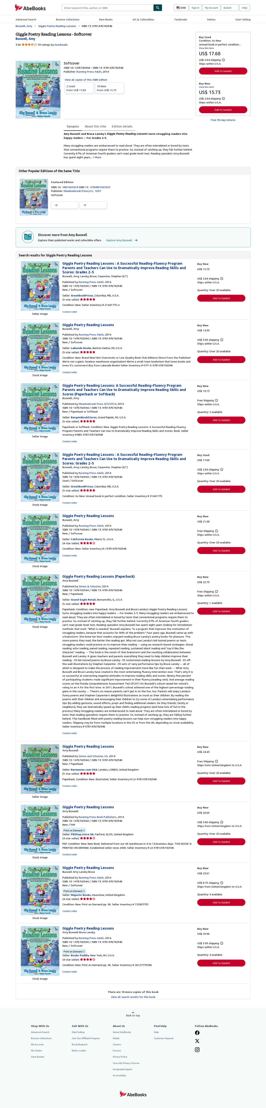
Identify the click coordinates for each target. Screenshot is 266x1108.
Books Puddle (80, 955)
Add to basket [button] (223, 71)
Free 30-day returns (223, 119)
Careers (117, 1044)
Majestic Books (81, 894)
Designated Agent (122, 1069)
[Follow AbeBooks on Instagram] (197, 1050)
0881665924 (71, 187)
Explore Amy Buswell (122, 240)
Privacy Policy (120, 1056)
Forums (117, 1050)
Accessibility (119, 1075)
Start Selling (243, 19)
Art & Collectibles (143, 19)
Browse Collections (67, 19)
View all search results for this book (133, 996)
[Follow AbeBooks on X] (197, 1041)
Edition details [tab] (122, 126)
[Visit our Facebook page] (197, 1033)
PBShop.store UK (82, 834)
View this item (206, 48)
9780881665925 (100, 187)
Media (116, 1038)
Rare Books (106, 19)
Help (244, 7)
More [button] (98, 157)
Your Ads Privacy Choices (126, 1063)
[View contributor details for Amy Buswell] (25, 39)
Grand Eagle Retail (83, 599)
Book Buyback (79, 1044)
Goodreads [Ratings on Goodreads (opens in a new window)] (61, 44)
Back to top (133, 1015)
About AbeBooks (122, 1032)
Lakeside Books (81, 348)
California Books (82, 539)
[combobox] (107, 7)
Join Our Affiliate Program (86, 1038)
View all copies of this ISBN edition (86, 79)
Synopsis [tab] (73, 126)
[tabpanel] (128, 145)
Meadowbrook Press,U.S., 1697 (82, 190)
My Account (211, 7)
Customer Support (163, 1038)
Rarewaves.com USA (84, 769)
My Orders (36, 1050)
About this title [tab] (95, 126)
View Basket (37, 1056)
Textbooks (180, 19)
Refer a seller (79, 1050)
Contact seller (69, 311)
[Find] (158, 7)
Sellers (211, 19)
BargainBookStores (84, 417)
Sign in (195, 7)
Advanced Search (26, 19)
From (79, 88)
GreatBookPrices (82, 295)
